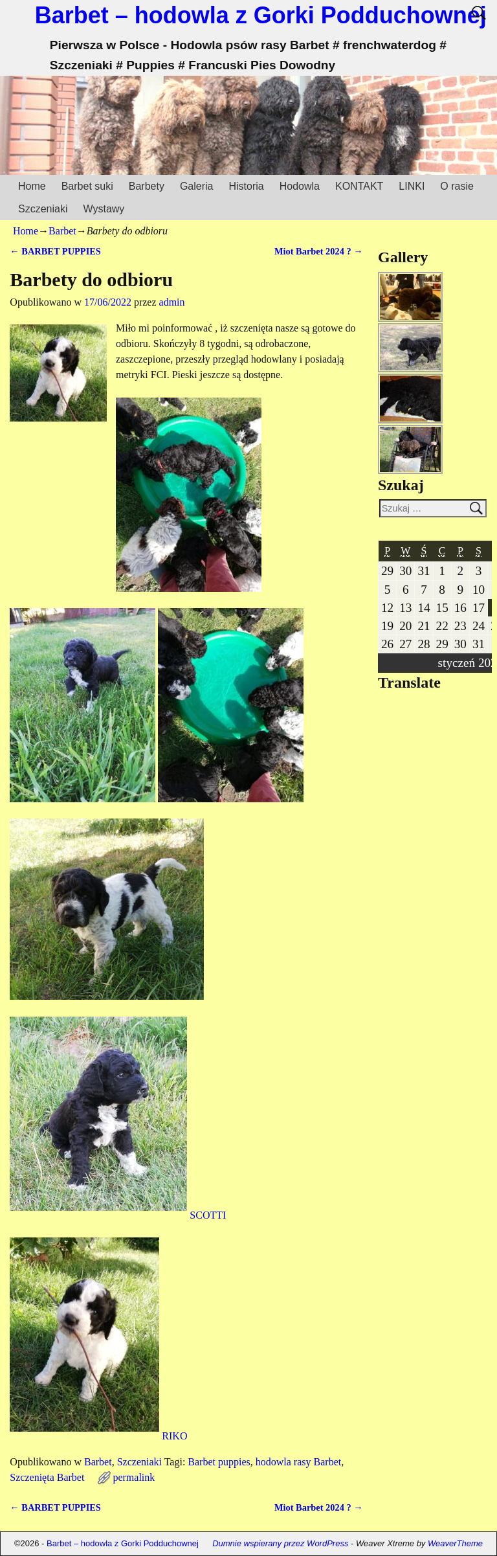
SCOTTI (118, 1215)
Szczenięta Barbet (47, 1477)
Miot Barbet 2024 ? (318, 251)
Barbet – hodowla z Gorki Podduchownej (261, 15)
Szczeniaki (42, 208)
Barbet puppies (219, 1461)
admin (172, 302)
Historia (245, 186)
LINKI (412, 186)
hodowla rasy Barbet (298, 1461)
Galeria (197, 186)
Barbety (146, 186)
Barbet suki (87, 186)
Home (32, 186)
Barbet (62, 230)
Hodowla (300, 186)
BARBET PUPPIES (55, 251)
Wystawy (103, 208)
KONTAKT (359, 186)
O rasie (457, 186)
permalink (134, 1477)
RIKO (98, 1435)
